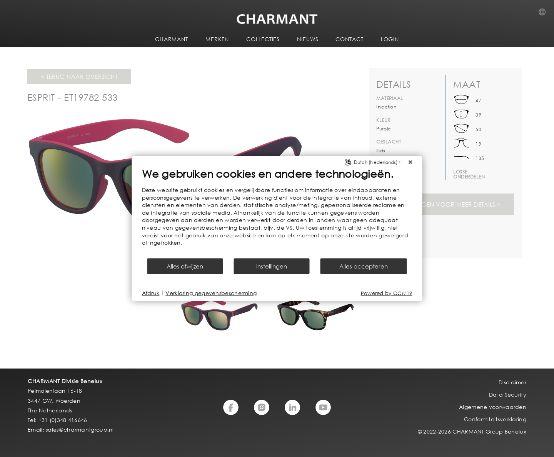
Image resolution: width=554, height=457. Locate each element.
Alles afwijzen (185, 266)
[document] (277, 212)
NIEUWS (307, 39)
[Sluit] (410, 162)
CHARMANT (171, 39)
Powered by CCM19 (386, 293)
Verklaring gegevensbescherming (211, 293)
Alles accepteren (363, 266)
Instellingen (271, 266)
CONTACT (349, 39)
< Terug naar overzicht (79, 76)
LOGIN (390, 39)
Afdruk (151, 293)
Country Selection (544, 14)
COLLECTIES (263, 39)
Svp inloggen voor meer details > (445, 204)
